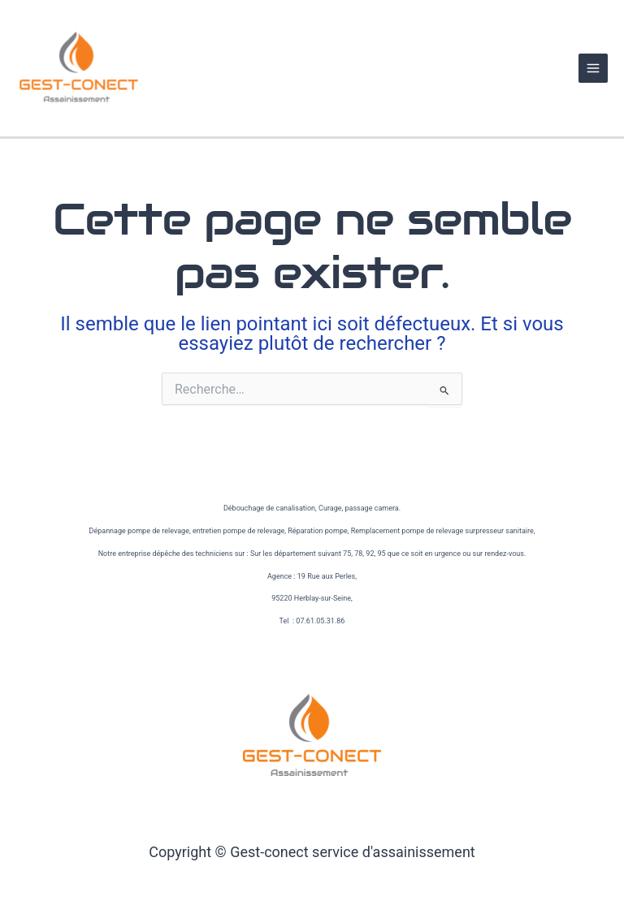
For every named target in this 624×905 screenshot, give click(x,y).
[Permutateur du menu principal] (593, 68)
